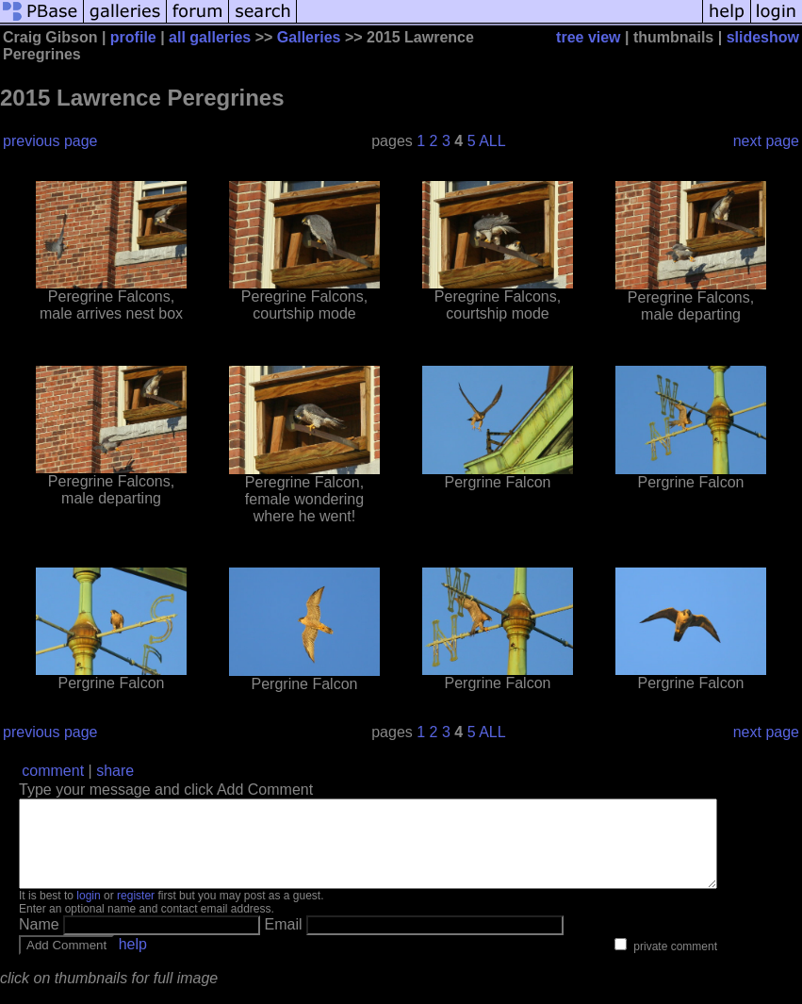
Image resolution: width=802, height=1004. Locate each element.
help (133, 961)
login (88, 912)
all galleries (210, 37)
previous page (50, 141)
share (115, 771)
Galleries (309, 37)
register (136, 912)
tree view (588, 37)
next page (766, 141)
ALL (492, 141)
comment (53, 771)
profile (133, 37)
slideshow (763, 37)
